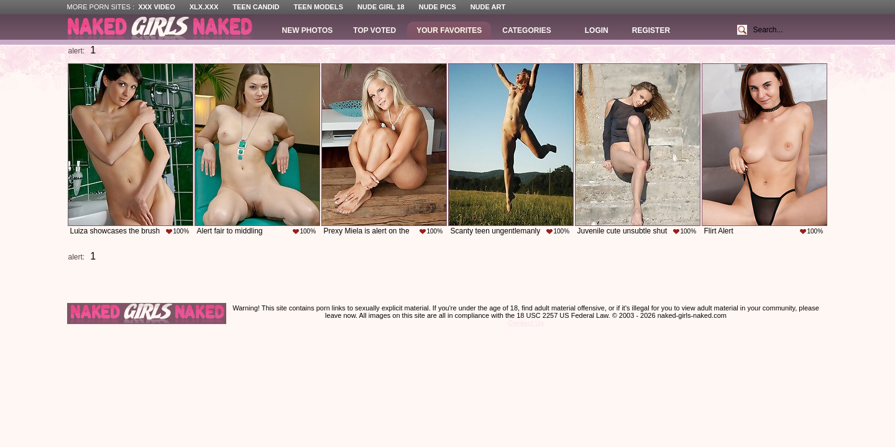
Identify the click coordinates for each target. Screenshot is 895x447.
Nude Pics (437, 7)
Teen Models (318, 7)
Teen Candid (255, 7)
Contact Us (526, 323)
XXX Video (156, 7)
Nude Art (487, 7)
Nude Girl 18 (381, 7)
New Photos (307, 30)
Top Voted (374, 30)
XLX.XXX (204, 7)
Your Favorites (449, 30)
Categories (526, 30)
